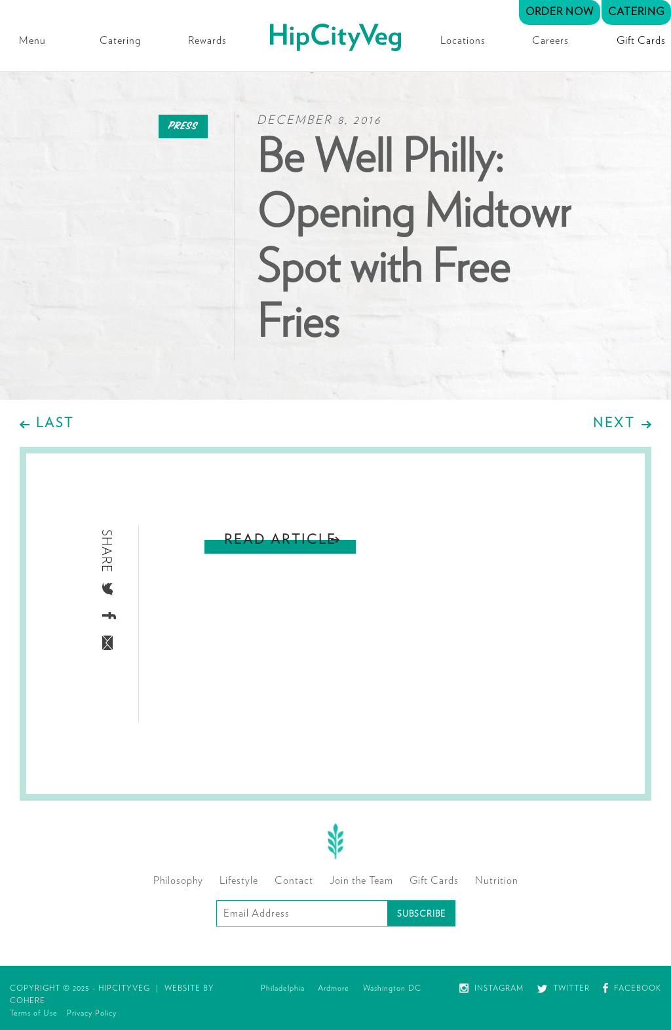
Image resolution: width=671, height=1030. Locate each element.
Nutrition (496, 880)
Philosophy (178, 880)
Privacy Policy (92, 1013)
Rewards (207, 40)
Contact (294, 880)
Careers (550, 40)
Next (614, 423)
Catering (120, 40)
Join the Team (361, 880)
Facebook (632, 988)
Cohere (27, 1000)
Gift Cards (641, 40)
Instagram (491, 988)
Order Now (560, 12)
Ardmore (333, 988)
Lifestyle (239, 880)
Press (183, 126)
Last (55, 423)
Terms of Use (34, 1013)
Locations (463, 40)
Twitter (563, 988)
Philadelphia (283, 988)
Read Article (280, 539)
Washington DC (392, 988)
